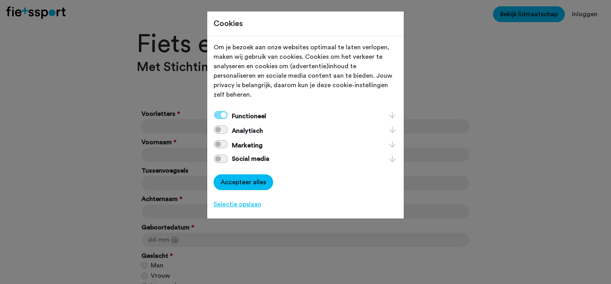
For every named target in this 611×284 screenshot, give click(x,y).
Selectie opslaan (237, 204)
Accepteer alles (243, 182)
